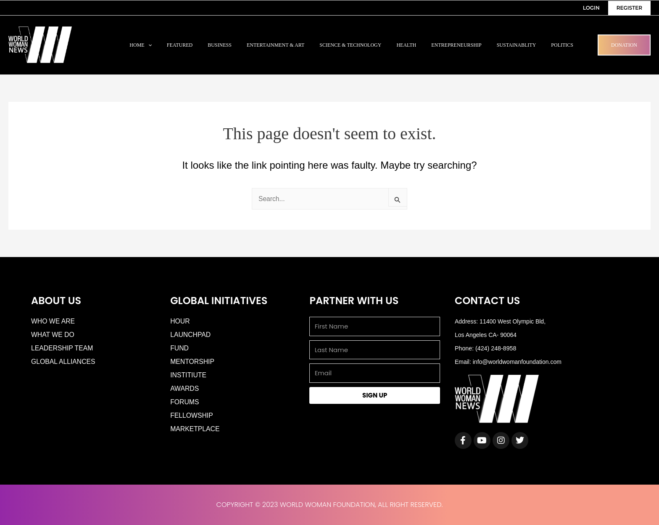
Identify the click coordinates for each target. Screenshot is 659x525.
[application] (148, 45)
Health (406, 45)
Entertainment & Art (275, 45)
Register (629, 8)
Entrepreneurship (456, 45)
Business (220, 45)
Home (140, 45)
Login (591, 8)
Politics (562, 45)
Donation (624, 45)
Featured (179, 45)
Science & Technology (350, 45)
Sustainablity (516, 45)
